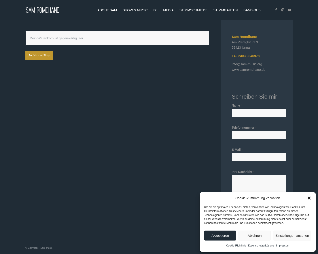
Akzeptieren (220, 235)
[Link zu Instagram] (282, 10)
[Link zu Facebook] (276, 10)
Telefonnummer (244, 127)
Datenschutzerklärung (261, 245)
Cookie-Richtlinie (236, 245)
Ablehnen (254, 235)
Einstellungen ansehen (292, 235)
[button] (309, 198)
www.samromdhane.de (248, 69)
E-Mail (237, 149)
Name (237, 105)
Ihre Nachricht (243, 172)
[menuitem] (107, 10)
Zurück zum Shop (39, 55)
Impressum (282, 245)
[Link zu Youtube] (289, 10)
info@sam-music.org (247, 64)
